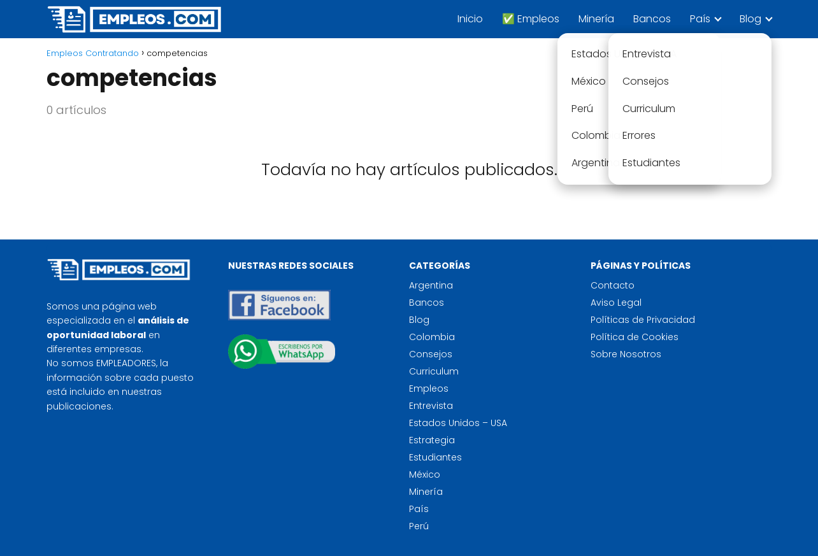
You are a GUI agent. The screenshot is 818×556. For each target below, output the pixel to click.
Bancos (652, 18)
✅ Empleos (530, 18)
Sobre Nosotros (626, 354)
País (700, 18)
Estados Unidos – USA (458, 423)
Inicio (470, 18)
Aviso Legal (616, 302)
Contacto (613, 285)
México (424, 474)
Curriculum (434, 371)
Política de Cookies (634, 337)
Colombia (432, 337)
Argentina (431, 285)
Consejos (430, 354)
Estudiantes (435, 457)
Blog (750, 18)
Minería (596, 18)
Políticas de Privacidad (643, 319)
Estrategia (432, 440)
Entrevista (431, 405)
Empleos (428, 388)
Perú (419, 526)
